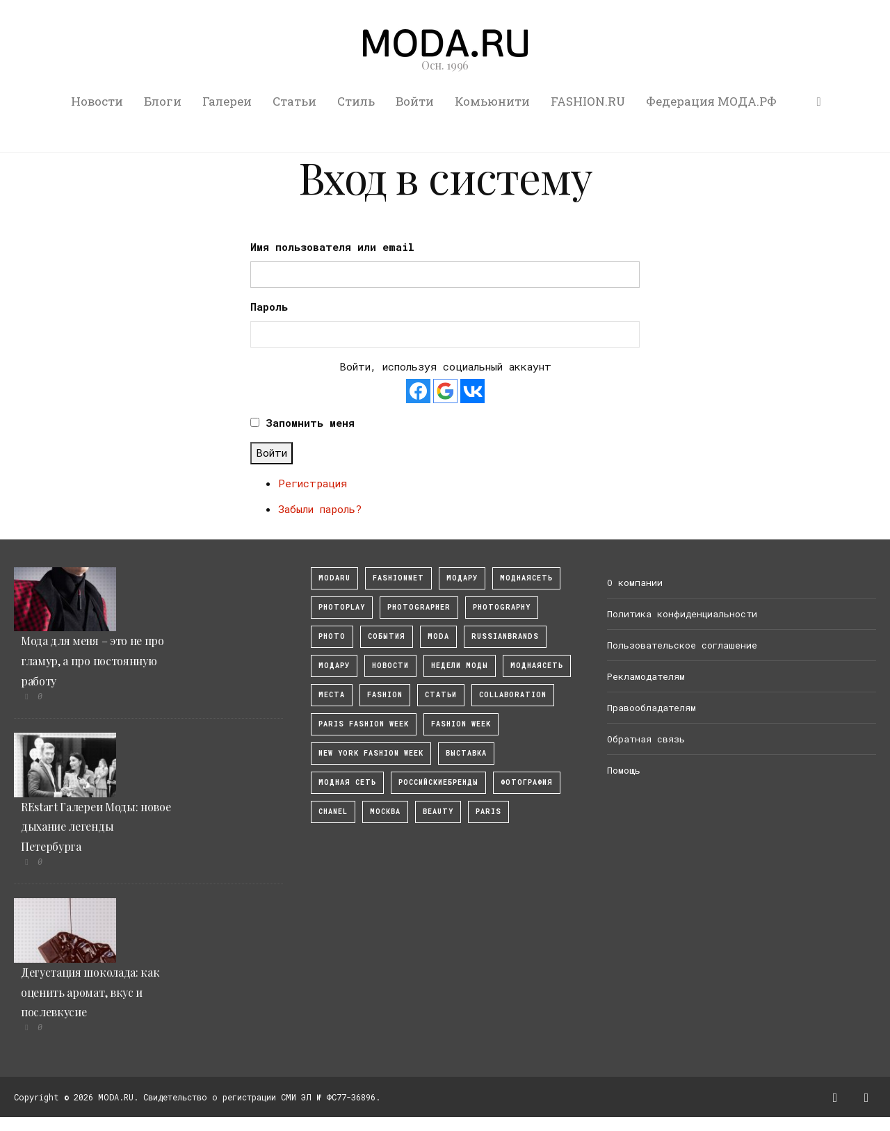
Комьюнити (492, 101)
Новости (97, 101)
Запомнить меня (310, 423)
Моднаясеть (536, 665)
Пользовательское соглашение (682, 645)
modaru (334, 578)
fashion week (461, 724)
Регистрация (312, 483)
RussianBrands (505, 636)
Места (331, 694)
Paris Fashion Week (363, 724)
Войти (415, 101)
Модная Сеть (347, 782)
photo (332, 636)
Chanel (333, 811)
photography (502, 607)
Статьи (294, 101)
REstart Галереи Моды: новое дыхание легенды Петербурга (95, 826)
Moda (438, 636)
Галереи (227, 101)
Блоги (162, 101)
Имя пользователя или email (332, 247)
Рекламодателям (646, 676)
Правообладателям (651, 707)
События (386, 636)
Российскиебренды (438, 782)
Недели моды (459, 665)
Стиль (356, 101)
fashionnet (398, 578)
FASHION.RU (588, 101)
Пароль (269, 307)
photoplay (341, 607)
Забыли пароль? (320, 509)
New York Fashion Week (370, 753)
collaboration (513, 694)
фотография (527, 782)
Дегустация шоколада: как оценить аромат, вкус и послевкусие (90, 992)
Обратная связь (646, 739)
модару (462, 578)
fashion (385, 694)
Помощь (623, 770)
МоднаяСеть (526, 578)
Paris (488, 811)
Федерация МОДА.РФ (711, 101)
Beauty (438, 811)
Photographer (419, 607)
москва (385, 811)
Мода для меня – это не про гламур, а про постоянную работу (92, 660)
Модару (334, 665)
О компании (635, 582)
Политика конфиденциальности (682, 614)
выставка (466, 753)
